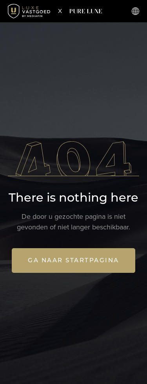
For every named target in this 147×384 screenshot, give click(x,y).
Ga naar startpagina (73, 260)
